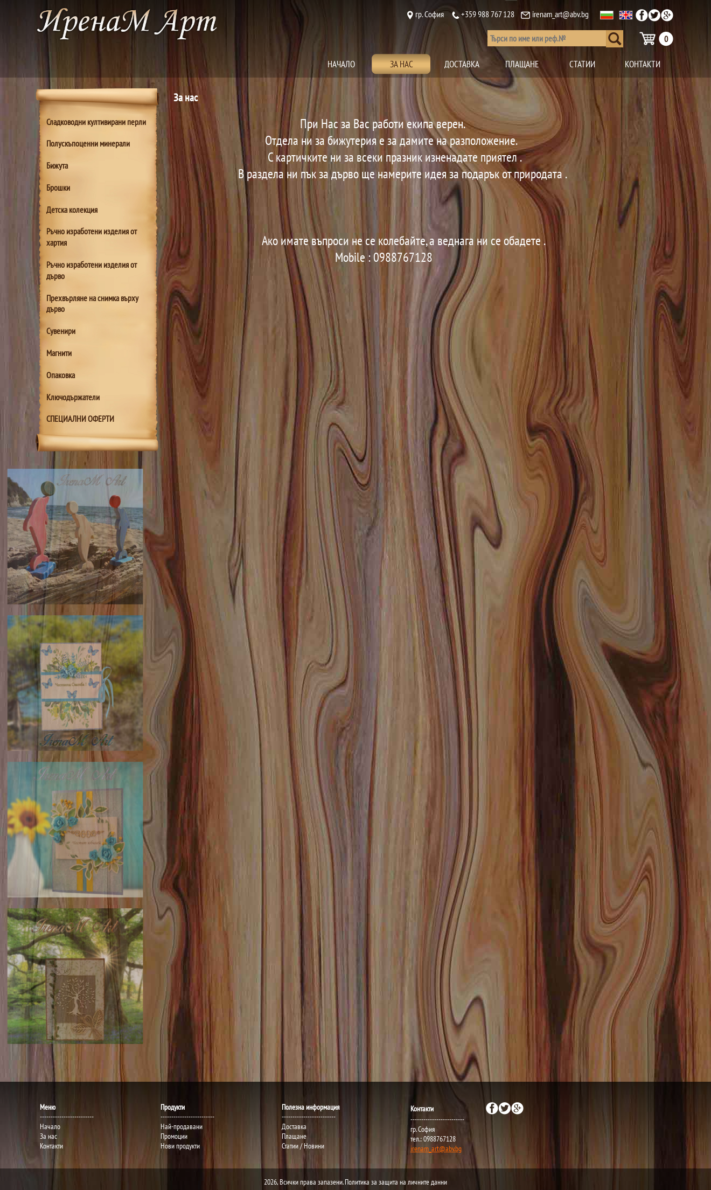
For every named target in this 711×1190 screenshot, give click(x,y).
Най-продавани (182, 1126)
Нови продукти (180, 1146)
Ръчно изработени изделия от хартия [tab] (91, 237)
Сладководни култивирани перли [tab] (96, 121)
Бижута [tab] (57, 165)
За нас (48, 1136)
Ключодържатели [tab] (73, 397)
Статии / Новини (303, 1146)
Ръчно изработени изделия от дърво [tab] (91, 270)
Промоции (174, 1136)
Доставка (294, 1126)
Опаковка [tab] (60, 375)
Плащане (294, 1136)
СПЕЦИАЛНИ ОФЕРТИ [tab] (80, 418)
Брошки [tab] (58, 187)
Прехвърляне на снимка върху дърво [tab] (92, 304)
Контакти (51, 1146)
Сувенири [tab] (60, 330)
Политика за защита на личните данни (396, 1182)
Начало (50, 1126)
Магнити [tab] (59, 352)
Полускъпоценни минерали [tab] (88, 143)
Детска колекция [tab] (71, 209)
